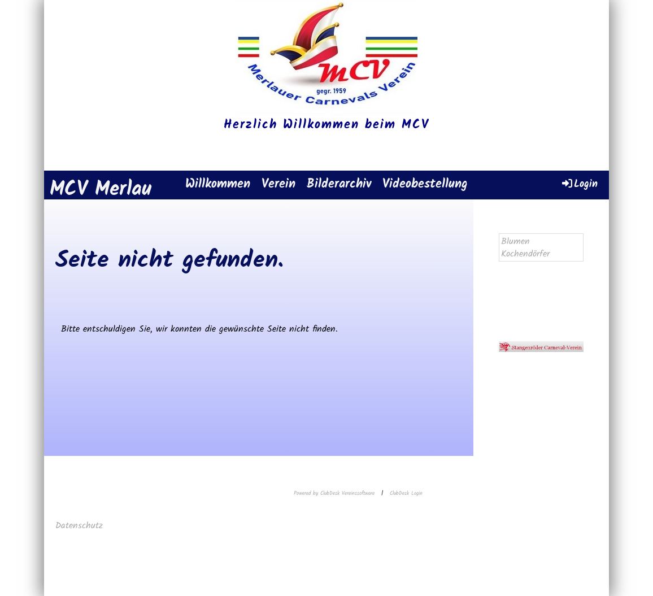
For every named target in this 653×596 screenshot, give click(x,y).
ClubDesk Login (406, 493)
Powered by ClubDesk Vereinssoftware (334, 493)
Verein (278, 184)
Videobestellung (425, 184)
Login (579, 184)
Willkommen (217, 184)
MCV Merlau (100, 190)
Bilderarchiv (339, 184)
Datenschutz (80, 526)
